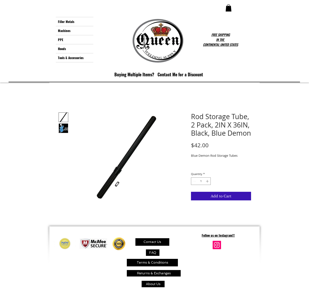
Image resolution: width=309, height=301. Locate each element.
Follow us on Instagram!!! (218, 235)
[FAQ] (152, 252)
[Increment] (207, 181)
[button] (229, 7)
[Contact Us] (152, 242)
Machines (64, 30)
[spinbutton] (201, 181)
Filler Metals (66, 21)
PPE (60, 39)
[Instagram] (217, 245)
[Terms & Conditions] (152, 262)
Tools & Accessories (70, 57)
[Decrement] (194, 181)
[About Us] (153, 284)
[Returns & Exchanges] (154, 273)
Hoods (62, 48)
